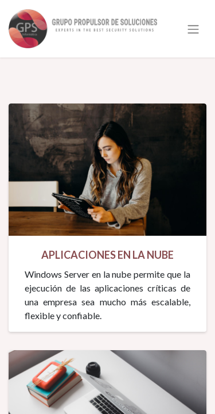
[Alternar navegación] (193, 29)
